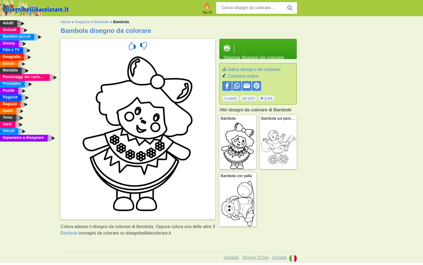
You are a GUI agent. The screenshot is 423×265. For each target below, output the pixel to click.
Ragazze (82, 22)
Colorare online (243, 76)
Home (65, 22)
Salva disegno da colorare (254, 69)
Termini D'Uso (255, 257)
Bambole (101, 22)
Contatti (279, 257)
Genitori (231, 257)
